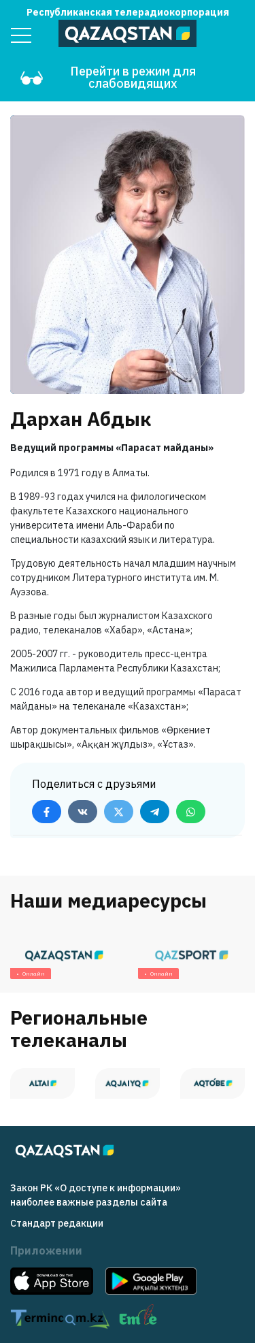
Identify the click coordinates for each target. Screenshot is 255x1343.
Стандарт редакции (56, 1223)
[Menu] (21, 35)
